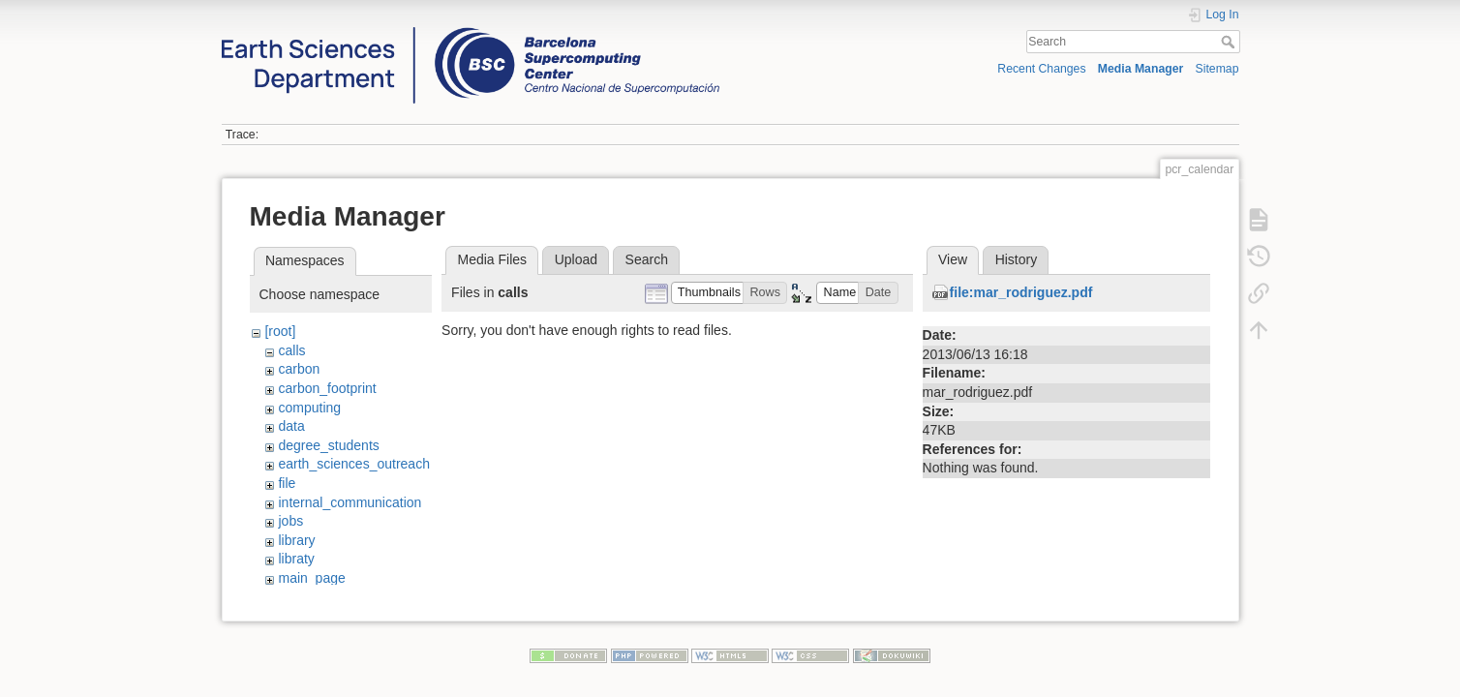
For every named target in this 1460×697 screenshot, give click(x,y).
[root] (279, 331)
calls (291, 350)
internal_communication (349, 502)
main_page (311, 578)
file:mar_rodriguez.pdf (1021, 292)
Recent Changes (1041, 69)
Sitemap (1217, 69)
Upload (576, 259)
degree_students (328, 445)
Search (1230, 41)
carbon (298, 369)
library (296, 540)
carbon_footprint (327, 388)
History (1016, 259)
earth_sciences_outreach (353, 463)
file (286, 483)
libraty (296, 558)
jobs (290, 521)
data (291, 426)
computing (309, 407)
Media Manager (1141, 69)
